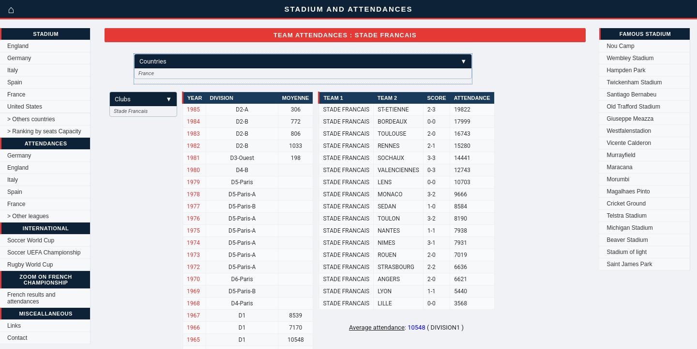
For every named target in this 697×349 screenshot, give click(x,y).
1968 (193, 303)
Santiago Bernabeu (631, 94)
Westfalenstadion (628, 130)
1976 (193, 218)
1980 (193, 170)
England (18, 46)
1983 (193, 133)
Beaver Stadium (627, 240)
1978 (193, 194)
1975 (193, 230)
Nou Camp (620, 46)
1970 (193, 279)
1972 (193, 267)
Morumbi (617, 179)
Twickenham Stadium (634, 82)
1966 (193, 327)
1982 (193, 146)
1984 (193, 121)
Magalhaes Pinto (628, 191)
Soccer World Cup (30, 240)
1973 (193, 255)
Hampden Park (625, 70)
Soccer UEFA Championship (43, 252)
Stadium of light (626, 252)
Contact (17, 337)
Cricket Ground (626, 203)
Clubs (143, 99)
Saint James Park (629, 264)
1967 (193, 315)
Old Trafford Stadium (633, 106)
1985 (193, 109)
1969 (193, 291)
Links (14, 325)
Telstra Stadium (626, 215)
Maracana (619, 167)
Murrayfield (620, 155)
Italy (12, 70)
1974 (193, 242)
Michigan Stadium (629, 227)
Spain (14, 82)
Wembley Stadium (629, 58)
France (16, 94)
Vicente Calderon (628, 143)
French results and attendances (31, 298)
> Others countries (31, 119)
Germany (19, 58)
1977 (193, 206)
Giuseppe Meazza (629, 118)
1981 (193, 158)
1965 (193, 339)
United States (24, 106)
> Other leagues (28, 216)
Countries (303, 61)
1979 (193, 182)
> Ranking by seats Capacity (44, 131)
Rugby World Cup (30, 264)
